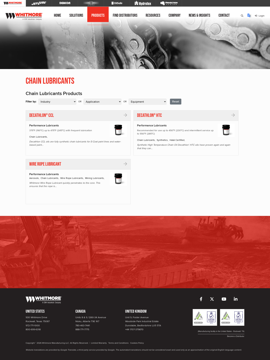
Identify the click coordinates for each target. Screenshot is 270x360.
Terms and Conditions (118, 342)
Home (57, 15)
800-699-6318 (33, 329)
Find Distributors (125, 15)
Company (174, 15)
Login (259, 15)
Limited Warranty (99, 342)
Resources (153, 15)
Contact (224, 15)
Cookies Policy (137, 342)
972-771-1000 (33, 325)
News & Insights (199, 15)
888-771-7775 (82, 329)
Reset (175, 101)
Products (98, 15)
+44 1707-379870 (134, 329)
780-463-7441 (82, 325)
